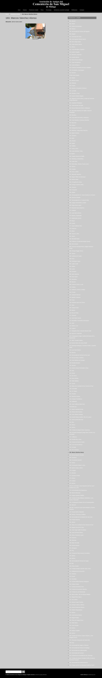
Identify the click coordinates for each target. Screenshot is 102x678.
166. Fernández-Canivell (75, 460)
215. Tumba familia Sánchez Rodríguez (79, 581)
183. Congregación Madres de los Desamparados (81, 502)
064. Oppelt (72, 192)
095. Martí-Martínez (74, 274)
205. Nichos (72, 558)
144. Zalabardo (73, 401)
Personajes (48, 10)
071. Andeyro (72, 210)
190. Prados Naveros (74, 519)
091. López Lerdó (73, 263)
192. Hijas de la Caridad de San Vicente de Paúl (81, 524)
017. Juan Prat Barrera (75, 62)
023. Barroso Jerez (74, 80)
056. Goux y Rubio (74, 171)
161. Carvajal (72, 447)
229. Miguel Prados (74, 617)
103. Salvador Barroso (74, 294)
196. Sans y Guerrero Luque (76, 535)
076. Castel (72, 223)
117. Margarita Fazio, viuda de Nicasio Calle (80, 331)
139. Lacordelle (73, 388)
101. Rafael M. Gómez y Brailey (77, 289)
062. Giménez (72, 187)
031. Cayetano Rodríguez (75, 103)
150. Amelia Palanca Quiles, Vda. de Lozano (80, 417)
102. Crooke (72, 292)
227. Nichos (72, 612)
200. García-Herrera (74, 545)
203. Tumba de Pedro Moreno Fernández (79, 553)
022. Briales (72, 78)
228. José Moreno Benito (75, 615)
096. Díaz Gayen (73, 276)
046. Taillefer (72, 146)
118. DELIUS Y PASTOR (75, 333)
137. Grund (72, 383)
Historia (25, 10)
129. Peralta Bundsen (74, 363)
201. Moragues (73, 548)
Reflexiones (74, 10)
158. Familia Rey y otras (75, 439)
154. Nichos (72, 427)
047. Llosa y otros (73, 148)
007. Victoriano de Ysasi (75, 36)
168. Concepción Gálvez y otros (77, 465)
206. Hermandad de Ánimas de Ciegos (79, 561)
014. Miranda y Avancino (75, 54)
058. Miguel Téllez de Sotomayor (77, 177)
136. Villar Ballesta (74, 381)
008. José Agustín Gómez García (77, 39)
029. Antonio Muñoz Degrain (76, 96)
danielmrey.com (91, 674)
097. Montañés (73, 279)
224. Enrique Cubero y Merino (76, 604)
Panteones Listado (33, 10)
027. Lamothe (72, 90)
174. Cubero (72, 480)
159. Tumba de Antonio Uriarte (76, 442)
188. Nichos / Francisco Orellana (77, 514)
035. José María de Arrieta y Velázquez (79, 117)
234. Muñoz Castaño (74, 630)
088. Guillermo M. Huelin (75, 256)
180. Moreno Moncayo (74, 492)
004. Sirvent (72, 28)
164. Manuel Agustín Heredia (76, 455)
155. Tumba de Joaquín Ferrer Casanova (79, 430)
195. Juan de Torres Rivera (76, 532)
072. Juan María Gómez (75, 213)
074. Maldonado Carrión (75, 218)
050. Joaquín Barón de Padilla (76, 156)
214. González (72, 579)
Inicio (19, 10)
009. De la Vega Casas (75, 41)
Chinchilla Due (72, 406)
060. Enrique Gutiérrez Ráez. (76, 184)
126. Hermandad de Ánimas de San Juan (79, 355)
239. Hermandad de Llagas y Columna (78, 645)
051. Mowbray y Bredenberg (76, 158)
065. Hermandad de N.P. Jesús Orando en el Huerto (82, 195)
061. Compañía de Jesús (75, 182)
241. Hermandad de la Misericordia (78, 650)
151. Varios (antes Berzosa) (76, 419)
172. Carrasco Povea (74, 475)
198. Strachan (72, 540)
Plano (42, 10)
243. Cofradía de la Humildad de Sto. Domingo (80, 655)
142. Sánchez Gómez (74, 396)
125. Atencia (72, 352)
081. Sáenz (72, 236)
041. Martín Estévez (74, 133)
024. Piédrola (72, 83)
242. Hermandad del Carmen (76, 653)
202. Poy (71, 550)
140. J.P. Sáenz (73, 391)
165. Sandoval (72, 457)
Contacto (82, 10)
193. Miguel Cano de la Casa (76, 527)
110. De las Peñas (73, 313)
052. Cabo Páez (73, 161)
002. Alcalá (72, 23)
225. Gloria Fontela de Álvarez (76, 607)
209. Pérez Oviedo (74, 566)
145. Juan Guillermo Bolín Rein (77, 404)
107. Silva (71, 305)
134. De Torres (73, 375)
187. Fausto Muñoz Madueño (76, 512)
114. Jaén (71, 323)
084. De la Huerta (73, 244)
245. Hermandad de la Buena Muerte (78, 662)
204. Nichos (72, 555)
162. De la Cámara (74, 449)
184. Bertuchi (72, 505)
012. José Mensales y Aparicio (76, 49)
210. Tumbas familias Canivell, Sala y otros (80, 568)
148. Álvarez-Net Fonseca (75, 412)
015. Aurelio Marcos (74, 57)
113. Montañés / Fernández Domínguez (79, 320)
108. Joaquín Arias (74, 307)
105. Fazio (72, 300)
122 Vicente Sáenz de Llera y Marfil (78, 343)
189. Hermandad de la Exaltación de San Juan (80, 517)
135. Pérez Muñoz (73, 378)
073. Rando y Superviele (75, 215)
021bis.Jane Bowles (74, 75)
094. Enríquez (72, 271)
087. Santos (72, 253)
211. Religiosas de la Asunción (77, 571)
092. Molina (72, 266)
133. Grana (72, 373)
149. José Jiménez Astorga (76, 414)
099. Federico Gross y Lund (76, 284)
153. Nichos (72, 424)
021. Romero (72, 72)
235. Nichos (72, 633)
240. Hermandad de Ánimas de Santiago (79, 647)
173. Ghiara (72, 478)
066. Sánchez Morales (74, 197)
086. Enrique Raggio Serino (76, 251)
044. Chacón (72, 140)
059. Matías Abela (73, 179)
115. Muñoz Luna (73, 325)
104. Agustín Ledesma (74, 297)
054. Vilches (72, 166)
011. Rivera (72, 47)
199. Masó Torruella (74, 542)
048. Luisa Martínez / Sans (76, 151)
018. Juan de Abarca (74, 65)
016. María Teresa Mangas (76, 59)
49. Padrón (72, 153)
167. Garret (72, 462)
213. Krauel (72, 576)
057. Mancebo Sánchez (75, 174)
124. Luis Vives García (75, 350)
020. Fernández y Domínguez (76, 70)
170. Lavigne (72, 470)
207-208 (71, 563)
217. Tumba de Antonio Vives (76, 586)
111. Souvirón (72, 315)
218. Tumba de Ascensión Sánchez (78, 589)
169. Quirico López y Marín (76, 468)
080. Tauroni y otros (74, 233)
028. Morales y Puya (74, 93)
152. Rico (71, 422)
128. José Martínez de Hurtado (77, 360)
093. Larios (72, 269)
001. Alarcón (72, 21)
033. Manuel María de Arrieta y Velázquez (79, 108)
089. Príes (71, 258)
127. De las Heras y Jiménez (76, 357)
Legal (41, 674)
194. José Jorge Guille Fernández (77, 530)
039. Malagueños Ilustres (75, 128)
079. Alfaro (72, 231)
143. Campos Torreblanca (75, 399)
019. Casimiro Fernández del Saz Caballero (80, 67)
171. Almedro (72, 473)
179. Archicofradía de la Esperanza (78, 490)
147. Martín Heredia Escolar (76, 409)
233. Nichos (72, 628)
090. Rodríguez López (74, 261)
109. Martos (72, 310)
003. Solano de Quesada (75, 26)
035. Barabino (72, 115)
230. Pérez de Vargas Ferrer (76, 620)
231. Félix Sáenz (73, 622)
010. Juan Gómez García (75, 44)
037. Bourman (72, 122)
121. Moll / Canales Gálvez (76, 340)
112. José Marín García (75, 318)
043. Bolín (71, 138)
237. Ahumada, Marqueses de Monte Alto (79, 640)
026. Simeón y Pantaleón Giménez (78, 88)
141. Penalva (72, 393)
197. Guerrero (72, 537)
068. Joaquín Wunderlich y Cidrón (77, 202)
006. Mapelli (72, 34)
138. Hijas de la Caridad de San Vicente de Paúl (81, 386)
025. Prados (72, 85)
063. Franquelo (73, 189)
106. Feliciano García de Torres (77, 302)
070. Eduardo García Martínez (76, 208)
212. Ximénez (72, 573)
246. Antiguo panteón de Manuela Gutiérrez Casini (81, 665)
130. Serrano (72, 365)
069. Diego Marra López (75, 205)
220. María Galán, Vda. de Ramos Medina (79, 594)
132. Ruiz (71, 370)
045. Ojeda (72, 143)
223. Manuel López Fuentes (76, 602)
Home (7, 14)
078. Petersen (72, 228)
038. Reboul (72, 125)
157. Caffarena (73, 437)
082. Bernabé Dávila (74, 238)
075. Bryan (72, 220)
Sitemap (45, 674)
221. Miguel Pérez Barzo (75, 597)
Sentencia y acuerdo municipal (61, 10)
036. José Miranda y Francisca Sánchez (79, 120)
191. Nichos (72, 522)
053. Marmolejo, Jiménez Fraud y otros (79, 164)
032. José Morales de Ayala (76, 105)
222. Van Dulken (73, 599)
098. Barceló (72, 282)
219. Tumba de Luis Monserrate (77, 592)
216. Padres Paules (74, 584)
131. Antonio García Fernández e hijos (78, 368)
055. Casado (72, 169)
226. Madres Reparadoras (75, 610)
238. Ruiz (71, 642)
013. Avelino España (74, 52)
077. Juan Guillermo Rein (75, 226)
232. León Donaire (73, 625)
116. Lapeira (72, 328)
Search (37, 674)
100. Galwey (72, 287)
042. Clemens (72, 135)
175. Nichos (72, 483)
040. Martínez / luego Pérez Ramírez (78, 130)
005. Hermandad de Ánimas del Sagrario (79, 31)
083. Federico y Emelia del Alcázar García (79, 241)
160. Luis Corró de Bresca (75, 444)
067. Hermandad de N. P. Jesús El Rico (79, 200)
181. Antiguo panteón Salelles (76, 495)
